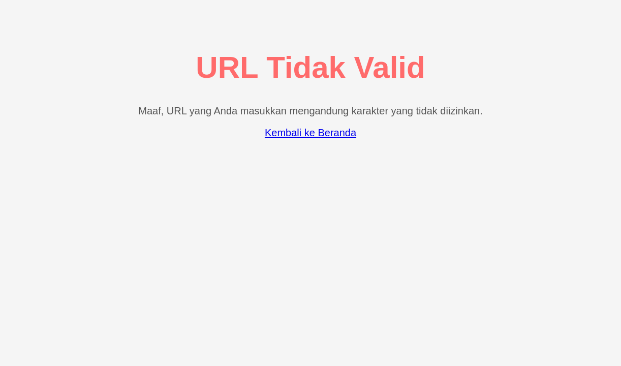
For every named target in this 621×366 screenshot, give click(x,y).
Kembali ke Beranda (310, 132)
